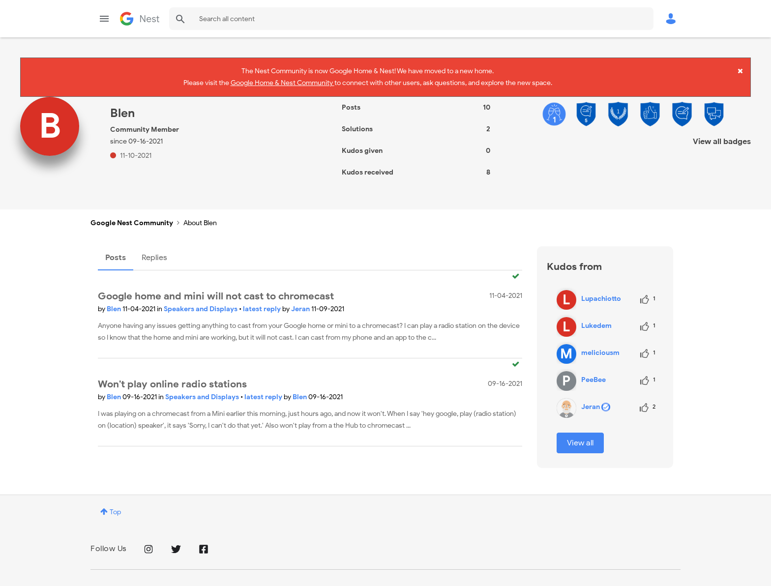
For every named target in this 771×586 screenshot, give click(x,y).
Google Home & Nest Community (282, 81)
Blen (114, 303)
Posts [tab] (115, 252)
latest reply (262, 303)
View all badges (722, 136)
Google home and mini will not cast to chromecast (216, 291)
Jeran (301, 303)
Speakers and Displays (201, 303)
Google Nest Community (139, 18)
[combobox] (411, 18)
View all (580, 437)
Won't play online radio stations (172, 379)
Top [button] (115, 506)
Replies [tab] (154, 252)
